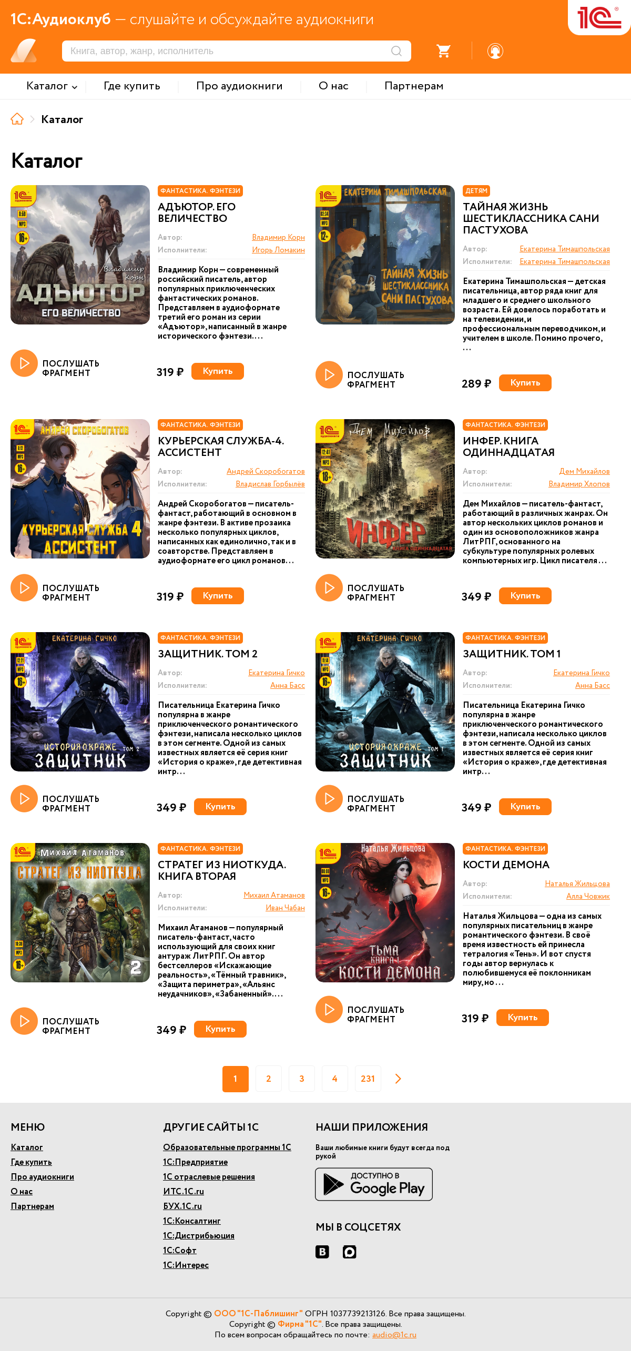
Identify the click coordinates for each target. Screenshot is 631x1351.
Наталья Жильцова (577, 884)
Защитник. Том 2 (208, 655)
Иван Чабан (285, 908)
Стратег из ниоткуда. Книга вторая (222, 871)
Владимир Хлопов (579, 484)
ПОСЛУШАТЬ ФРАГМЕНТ (55, 364)
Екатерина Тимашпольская (565, 249)
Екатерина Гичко (276, 673)
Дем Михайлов (584, 471)
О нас (22, 1192)
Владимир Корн (278, 237)
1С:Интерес (186, 1265)
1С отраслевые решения (209, 1177)
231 (368, 1079)
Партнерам (32, 1207)
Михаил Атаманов (274, 895)
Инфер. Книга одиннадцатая (509, 447)
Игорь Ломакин (278, 250)
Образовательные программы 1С (227, 1148)
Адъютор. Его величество (197, 213)
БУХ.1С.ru (182, 1207)
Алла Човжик (588, 896)
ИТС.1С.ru (183, 1192)
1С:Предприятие (195, 1162)
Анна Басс (287, 686)
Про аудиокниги (42, 1177)
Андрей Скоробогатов (266, 471)
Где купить (31, 1162)
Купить (217, 371)
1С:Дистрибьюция (199, 1236)
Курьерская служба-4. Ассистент (220, 447)
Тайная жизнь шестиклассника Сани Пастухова (531, 219)
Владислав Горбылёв (270, 484)
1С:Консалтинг (192, 1221)
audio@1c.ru (394, 1335)
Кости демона (506, 865)
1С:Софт (180, 1251)
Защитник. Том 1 (512, 655)
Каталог (27, 1148)
